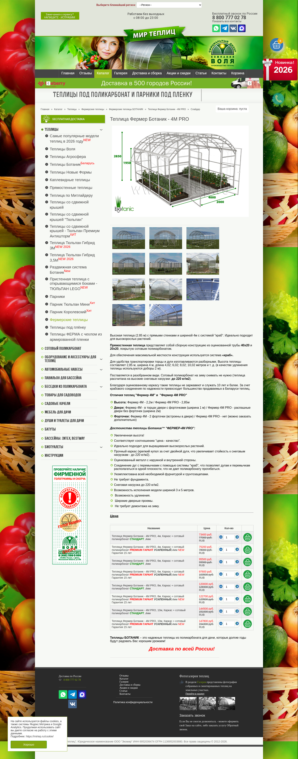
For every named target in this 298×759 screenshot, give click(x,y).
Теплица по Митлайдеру (71, 195)
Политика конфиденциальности (133, 702)
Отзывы (85, 73)
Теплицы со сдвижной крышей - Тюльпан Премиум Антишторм (75, 231)
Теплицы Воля (62, 149)
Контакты (219, 73)
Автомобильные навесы (63, 370)
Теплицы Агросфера (68, 157)
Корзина (237, 73)
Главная (67, 73)
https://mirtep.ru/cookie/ (40, 736)
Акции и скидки (179, 73)
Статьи (201, 73)
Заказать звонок (192, 715)
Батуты (50, 429)
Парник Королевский (68, 312)
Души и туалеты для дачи (64, 421)
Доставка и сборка (147, 73)
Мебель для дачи (58, 412)
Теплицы (72, 109)
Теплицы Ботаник (65, 164)
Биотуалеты (54, 447)
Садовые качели (57, 404)
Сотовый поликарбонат (63, 349)
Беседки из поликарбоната (66, 387)
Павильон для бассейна (63, 378)
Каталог (103, 73)
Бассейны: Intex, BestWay (65, 439)
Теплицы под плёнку (68, 327)
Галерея (120, 73)
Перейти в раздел (194, 693)
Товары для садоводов (63, 395)
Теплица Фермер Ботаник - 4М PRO (167, 109)
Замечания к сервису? (59, 16)
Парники (57, 296)
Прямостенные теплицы (71, 188)
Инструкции (54, 456)
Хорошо (28, 744)
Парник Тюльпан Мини (70, 304)
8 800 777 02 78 (229, 17)
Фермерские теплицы (92, 109)
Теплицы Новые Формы (71, 172)
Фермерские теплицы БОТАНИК (126, 109)
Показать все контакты (226, 21)
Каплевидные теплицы (70, 180)
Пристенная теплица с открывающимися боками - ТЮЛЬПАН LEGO (73, 284)
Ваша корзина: (232, 108)
